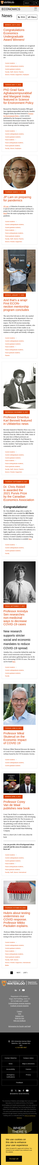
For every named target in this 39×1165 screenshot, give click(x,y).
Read (5, 213)
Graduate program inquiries (19, 1006)
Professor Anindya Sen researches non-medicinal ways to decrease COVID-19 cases (15, 618)
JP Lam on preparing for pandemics (17, 198)
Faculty (7, 72)
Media (7, 965)
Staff (11, 72)
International (22, 872)
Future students (9, 139)
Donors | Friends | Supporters (13, 74)
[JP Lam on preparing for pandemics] (19, 173)
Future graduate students (12, 145)
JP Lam (5, 206)
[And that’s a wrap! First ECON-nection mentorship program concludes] (19, 271)
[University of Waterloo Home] (7, 3)
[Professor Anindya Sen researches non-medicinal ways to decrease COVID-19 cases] (19, 582)
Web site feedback (19, 1021)
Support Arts (19, 1016)
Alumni (16, 72)
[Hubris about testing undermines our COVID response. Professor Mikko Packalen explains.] (19, 892)
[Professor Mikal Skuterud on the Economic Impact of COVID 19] (19, 704)
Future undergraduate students (14, 142)
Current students (10, 63)
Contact (19, 1011)
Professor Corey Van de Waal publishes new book (16, 805)
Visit (19, 1014)
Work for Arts (19, 1018)
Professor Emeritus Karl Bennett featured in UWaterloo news (17, 420)
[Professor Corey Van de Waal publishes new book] (19, 783)
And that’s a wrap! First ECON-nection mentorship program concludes (16, 305)
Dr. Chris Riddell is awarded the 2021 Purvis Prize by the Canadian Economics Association (18, 493)
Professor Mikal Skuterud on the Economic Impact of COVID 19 (14, 738)
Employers (26, 74)
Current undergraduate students (14, 66)
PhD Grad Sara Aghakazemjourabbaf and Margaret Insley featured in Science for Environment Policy (18, 96)
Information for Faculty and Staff (19, 1026)
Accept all (13, 1159)
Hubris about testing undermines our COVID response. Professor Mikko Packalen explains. (16, 919)
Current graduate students (12, 69)
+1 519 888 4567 (21, 1047)
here (30, 539)
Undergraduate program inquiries (19, 1003)
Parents (21, 72)
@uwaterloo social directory (19, 1093)
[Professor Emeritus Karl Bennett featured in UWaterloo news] (19, 386)
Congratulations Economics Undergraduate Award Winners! (14, 34)
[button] (28, 3)
